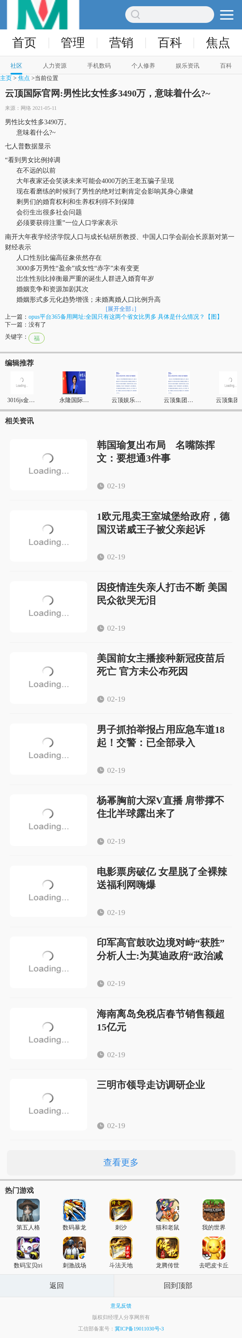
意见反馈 (121, 1306)
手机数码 (99, 65)
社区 (16, 65)
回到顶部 (178, 1285)
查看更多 (121, 1162)
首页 (24, 42)
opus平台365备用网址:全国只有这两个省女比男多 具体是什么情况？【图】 (126, 316)
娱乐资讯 (187, 65)
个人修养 (143, 65)
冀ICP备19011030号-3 (139, 1328)
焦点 (218, 42)
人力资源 (55, 65)
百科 (170, 42)
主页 (6, 78)
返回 (57, 1285)
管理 (73, 42)
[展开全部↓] (121, 309)
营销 (121, 42)
